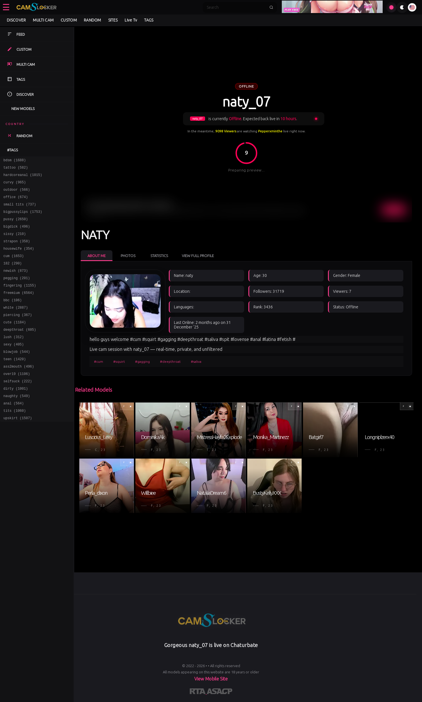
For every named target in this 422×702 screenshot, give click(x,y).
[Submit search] (271, 7)
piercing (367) (17, 333)
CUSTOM (69, 20)
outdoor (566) (16, 193)
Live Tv (131, 20)
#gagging (142, 361)
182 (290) (12, 275)
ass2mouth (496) (18, 391)
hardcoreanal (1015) (22, 177)
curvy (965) (14, 185)
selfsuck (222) (17, 407)
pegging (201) (16, 292)
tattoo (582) (15, 169)
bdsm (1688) (14, 160)
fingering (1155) (19, 300)
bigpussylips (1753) (22, 218)
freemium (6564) (18, 308)
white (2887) (15, 325)
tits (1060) (14, 440)
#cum (98, 361)
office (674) (15, 202)
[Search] (236, 7)
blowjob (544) (16, 374)
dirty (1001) (15, 415)
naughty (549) (16, 423)
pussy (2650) (15, 226)
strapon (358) (16, 251)
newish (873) (15, 284)
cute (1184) (14, 341)
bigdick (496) (16, 234)
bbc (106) (12, 317)
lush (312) (13, 358)
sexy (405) (13, 366)
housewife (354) (18, 259)
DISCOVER (16, 20)
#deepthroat (170, 361)
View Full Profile (198, 256)
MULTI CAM (43, 20)
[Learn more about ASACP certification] (219, 692)
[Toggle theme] (402, 7)
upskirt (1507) (17, 448)
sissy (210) (14, 243)
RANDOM (92, 20)
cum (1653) (13, 267)
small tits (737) (19, 210)
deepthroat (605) (19, 349)
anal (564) (13, 432)
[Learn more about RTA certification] (198, 692)
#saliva (196, 361)
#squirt (119, 361)
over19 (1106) (16, 399)
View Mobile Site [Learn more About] (211, 678)
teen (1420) (14, 382)
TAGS (148, 20)
